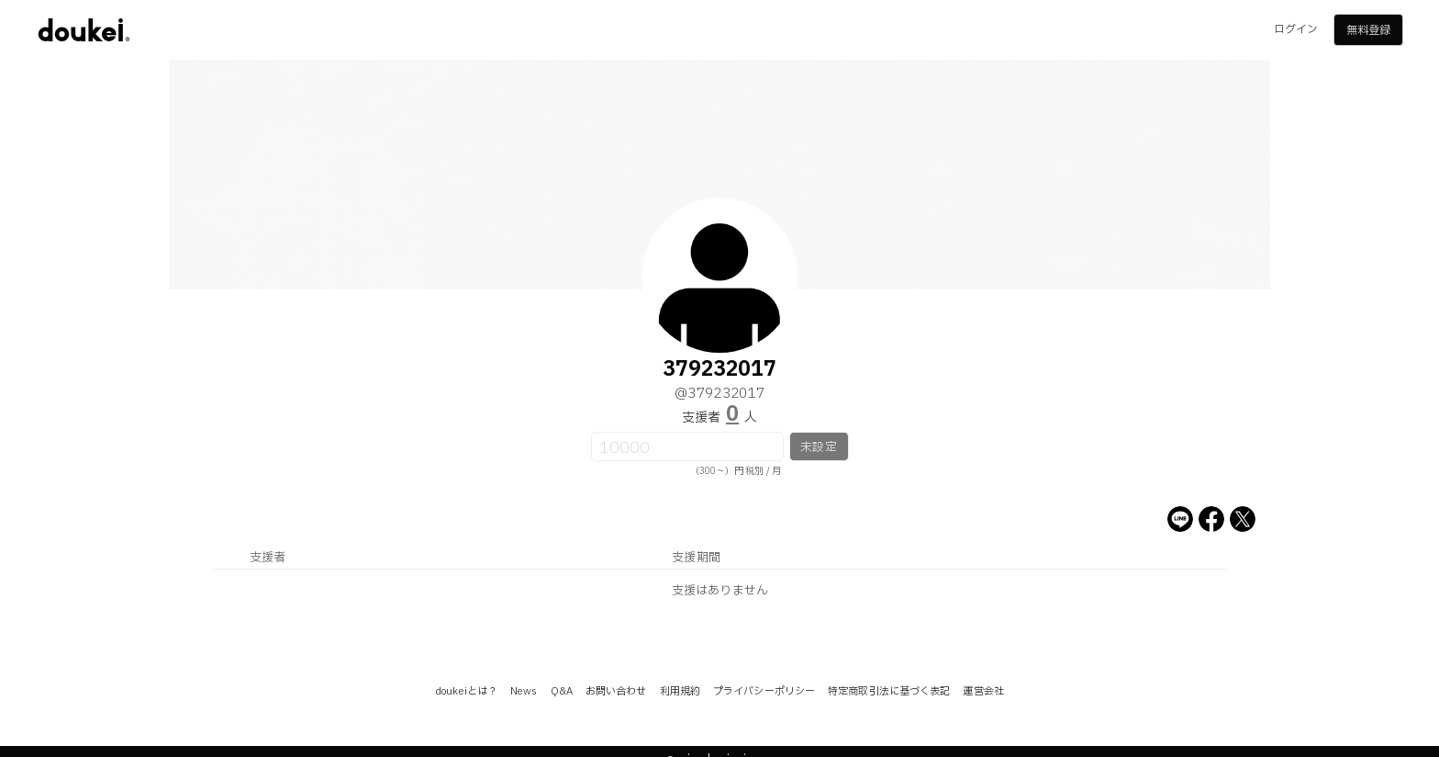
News (523, 691)
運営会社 (983, 691)
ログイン (1296, 29)
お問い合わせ (616, 691)
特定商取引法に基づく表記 (889, 691)
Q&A (562, 691)
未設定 (818, 447)
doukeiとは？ (466, 691)
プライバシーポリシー (764, 691)
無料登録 (1368, 30)
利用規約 (680, 691)
